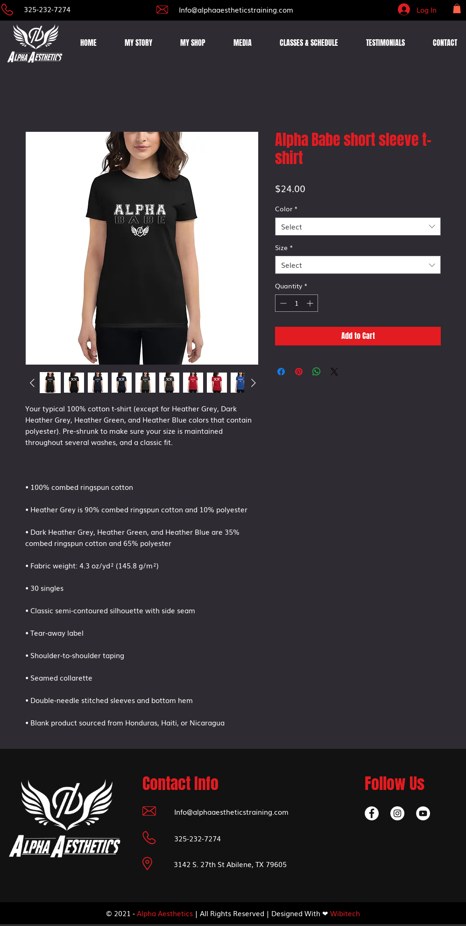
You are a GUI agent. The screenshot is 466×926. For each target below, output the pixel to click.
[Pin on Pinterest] (298, 371)
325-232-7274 (47, 9)
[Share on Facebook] (281, 371)
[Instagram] (397, 813)
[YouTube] (423, 813)
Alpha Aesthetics (165, 913)
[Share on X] (334, 371)
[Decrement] (282, 303)
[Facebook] (372, 813)
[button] (457, 8)
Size (284, 247)
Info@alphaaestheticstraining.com (236, 9)
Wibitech (345, 913)
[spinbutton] (296, 303)
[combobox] (358, 226)
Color (286, 208)
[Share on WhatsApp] (316, 371)
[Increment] (311, 303)
